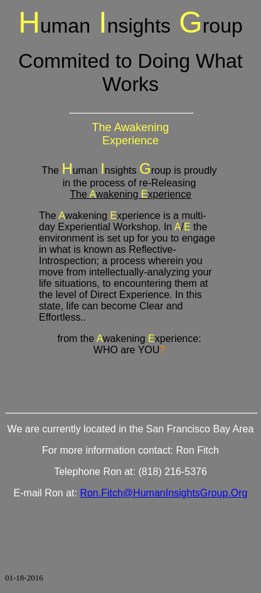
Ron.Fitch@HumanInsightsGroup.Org (163, 493)
